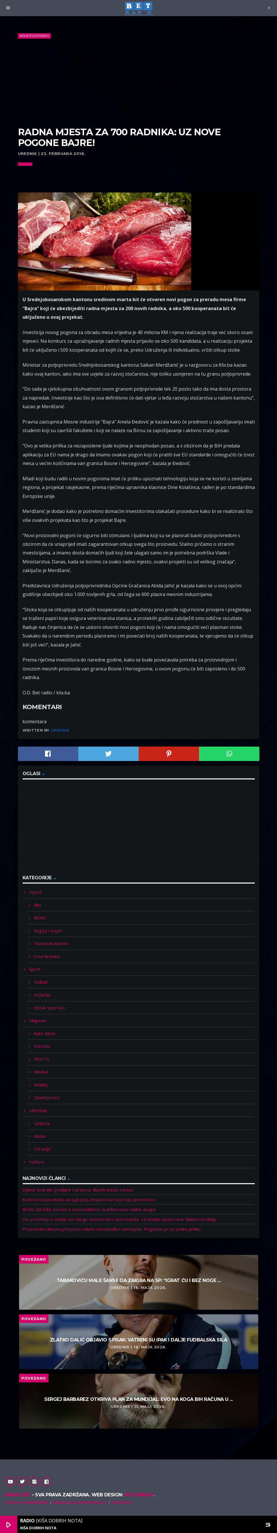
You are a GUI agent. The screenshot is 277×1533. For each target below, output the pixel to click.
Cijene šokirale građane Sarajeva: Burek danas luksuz (78, 1190)
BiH (37, 905)
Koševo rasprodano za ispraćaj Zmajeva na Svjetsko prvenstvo (89, 1199)
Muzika (41, 1072)
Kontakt (122, 1502)
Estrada (42, 1046)
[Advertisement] (138, 83)
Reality (41, 1085)
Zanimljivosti (47, 1097)
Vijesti (35, 892)
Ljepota (42, 1123)
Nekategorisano (34, 35)
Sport (35, 969)
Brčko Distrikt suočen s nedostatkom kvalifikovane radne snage (89, 1209)
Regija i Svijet (48, 931)
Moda (40, 1136)
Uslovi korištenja (27, 1502)
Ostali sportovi (49, 1008)
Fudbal (41, 982)
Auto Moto (45, 1033)
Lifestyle (38, 1110)
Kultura (36, 1162)
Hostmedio (139, 1495)
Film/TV (42, 1059)
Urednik (60, 730)
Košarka (42, 995)
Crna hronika (47, 956)
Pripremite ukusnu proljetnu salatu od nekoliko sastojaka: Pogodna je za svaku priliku (112, 1229)
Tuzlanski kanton (51, 943)
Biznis (40, 918)
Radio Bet (18, 1495)
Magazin (38, 1020)
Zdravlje (42, 1149)
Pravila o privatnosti (80, 1502)
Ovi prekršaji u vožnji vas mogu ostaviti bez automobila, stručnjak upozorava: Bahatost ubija (119, 1219)
